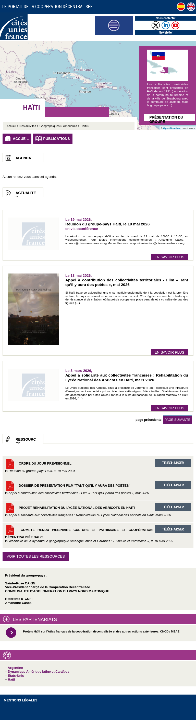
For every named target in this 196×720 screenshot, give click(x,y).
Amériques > (71, 125)
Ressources (26, 440)
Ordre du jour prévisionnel (98, 466)
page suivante (177, 420)
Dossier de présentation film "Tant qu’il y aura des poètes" (98, 488)
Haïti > (85, 125)
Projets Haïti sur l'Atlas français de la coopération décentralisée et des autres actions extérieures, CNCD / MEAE (101, 631)
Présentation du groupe (166, 118)
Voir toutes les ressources (36, 556)
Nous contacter (165, 18)
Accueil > (13, 125)
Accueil (21, 139)
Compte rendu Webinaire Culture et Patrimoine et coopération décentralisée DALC (98, 534)
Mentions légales (21, 700)
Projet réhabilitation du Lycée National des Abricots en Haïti (98, 510)
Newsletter (166, 32)
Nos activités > (29, 125)
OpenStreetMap (172, 128)
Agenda (23, 158)
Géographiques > (51, 125)
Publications (56, 139)
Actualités (26, 194)
